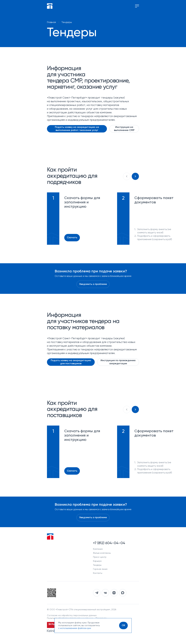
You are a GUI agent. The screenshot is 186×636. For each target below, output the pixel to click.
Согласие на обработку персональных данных (72, 615)
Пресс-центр (99, 557)
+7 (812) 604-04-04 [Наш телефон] (109, 543)
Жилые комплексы (102, 553)
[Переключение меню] (137, 6)
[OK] (123, 625)
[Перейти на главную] (50, 6)
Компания (98, 549)
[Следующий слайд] (135, 176)
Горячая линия (100, 569)
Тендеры (97, 565)
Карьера (97, 561)
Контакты (97, 573)
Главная (51, 22)
